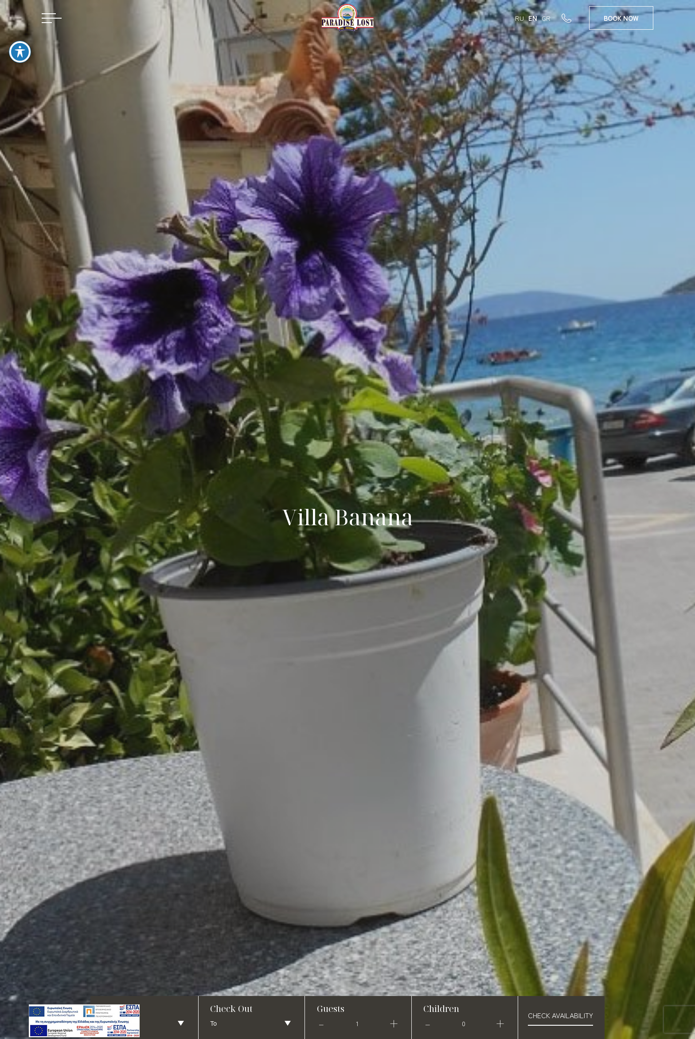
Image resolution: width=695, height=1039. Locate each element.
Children (441, 1009)
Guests (330, 1009)
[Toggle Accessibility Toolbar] (20, 42)
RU (519, 18)
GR (546, 18)
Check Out (231, 1009)
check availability (560, 1015)
